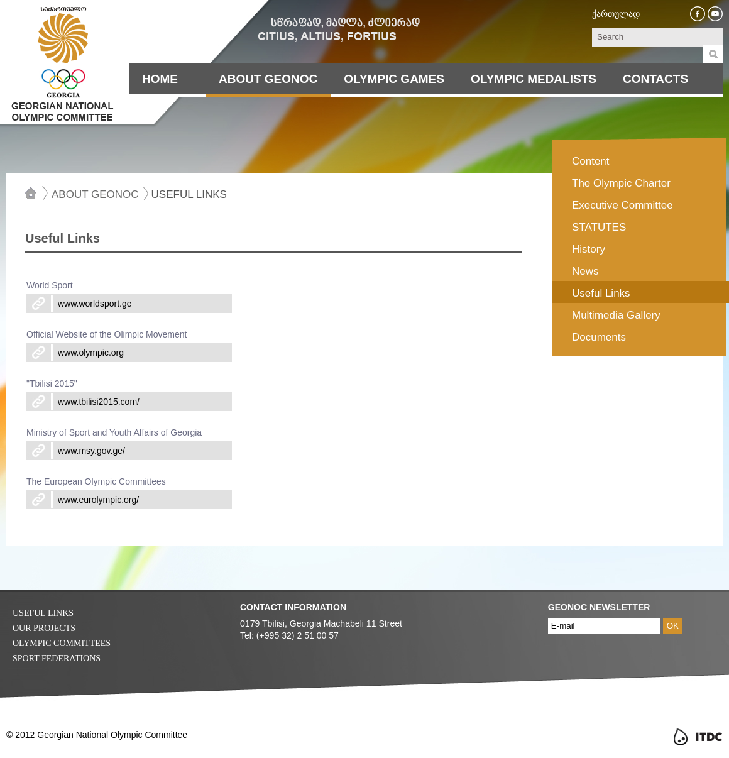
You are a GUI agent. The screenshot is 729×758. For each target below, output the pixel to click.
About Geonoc (268, 78)
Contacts (655, 78)
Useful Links (189, 194)
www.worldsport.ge (95, 304)
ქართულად (616, 13)
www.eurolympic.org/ (98, 500)
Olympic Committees (62, 643)
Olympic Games (394, 78)
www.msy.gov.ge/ (91, 451)
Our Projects (44, 628)
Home (160, 78)
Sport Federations (57, 658)
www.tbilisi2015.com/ (99, 402)
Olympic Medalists (533, 78)
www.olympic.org (91, 353)
